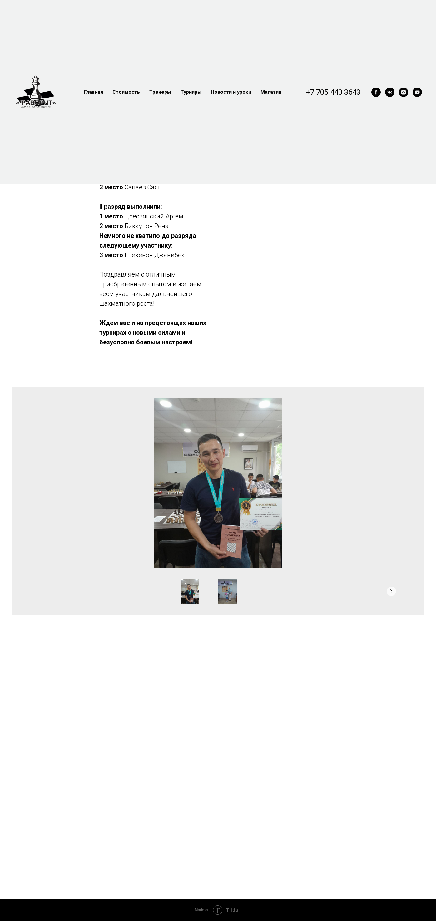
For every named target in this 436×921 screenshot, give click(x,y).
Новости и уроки (231, 92)
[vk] (389, 92)
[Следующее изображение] (391, 591)
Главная (93, 92)
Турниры (191, 92)
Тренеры (160, 92)
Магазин (270, 92)
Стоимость (126, 92)
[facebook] (376, 92)
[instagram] (403, 92)
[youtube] (417, 92)
